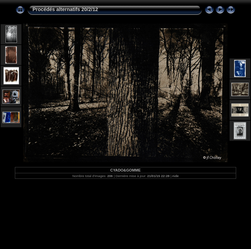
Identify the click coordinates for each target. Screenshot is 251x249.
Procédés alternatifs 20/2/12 (65, 9)
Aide (175, 176)
